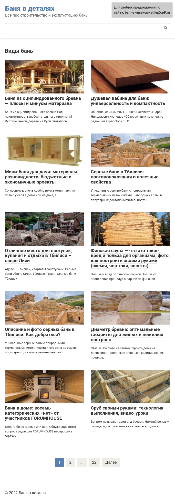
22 (94, 462)
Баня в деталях (29, 8)
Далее (111, 462)
